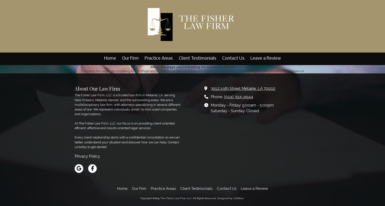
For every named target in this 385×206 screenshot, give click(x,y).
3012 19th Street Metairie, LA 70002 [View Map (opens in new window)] (243, 88)
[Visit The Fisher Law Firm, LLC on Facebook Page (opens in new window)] (92, 168)
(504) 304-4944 (238, 97)
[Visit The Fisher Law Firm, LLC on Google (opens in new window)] (79, 168)
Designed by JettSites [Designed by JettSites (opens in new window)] (230, 198)
